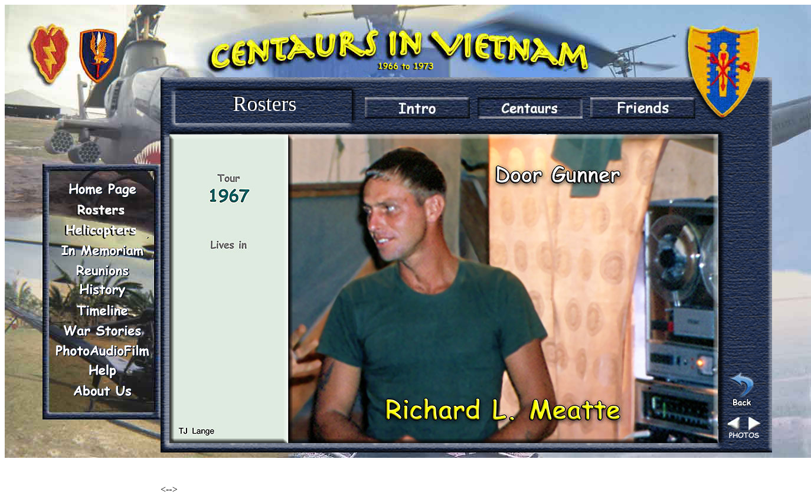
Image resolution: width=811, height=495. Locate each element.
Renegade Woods (193, 469)
